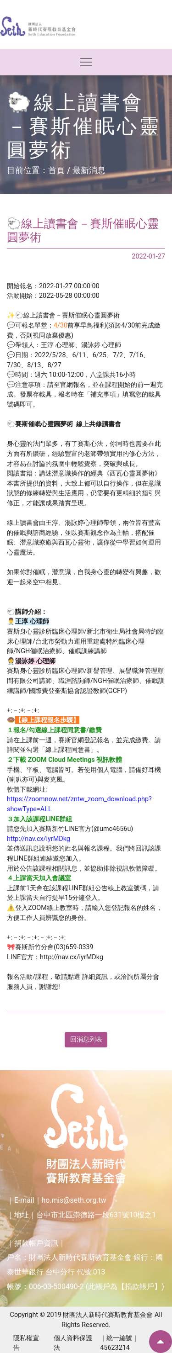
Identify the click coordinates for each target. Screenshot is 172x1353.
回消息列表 (86, 1039)
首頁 (56, 170)
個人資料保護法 (73, 1343)
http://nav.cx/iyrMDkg (38, 839)
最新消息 (88, 170)
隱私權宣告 (26, 1343)
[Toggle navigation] (86, 62)
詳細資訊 (95, 977)
